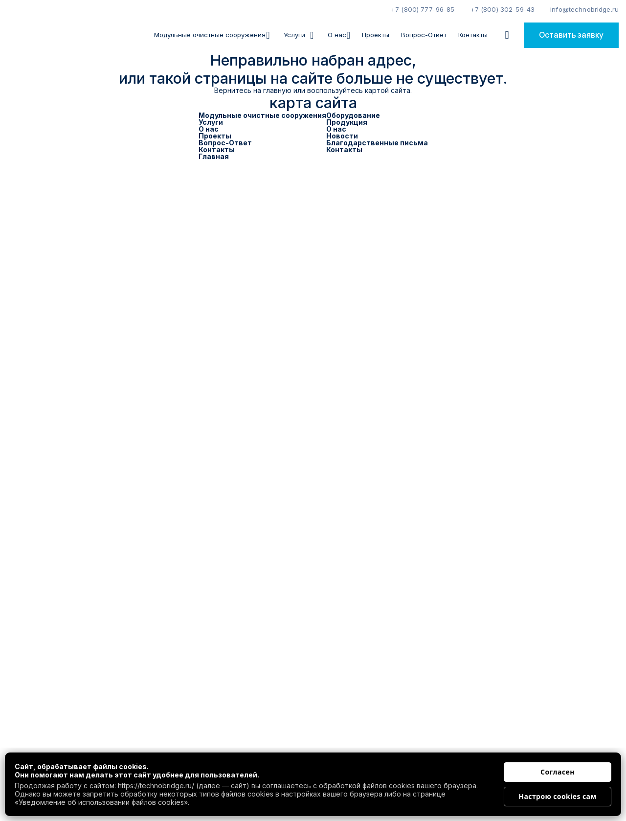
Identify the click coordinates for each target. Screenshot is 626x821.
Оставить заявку (571, 34)
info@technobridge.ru (584, 9)
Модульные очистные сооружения (211, 35)
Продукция (346, 122)
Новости (342, 136)
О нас (339, 35)
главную (277, 90)
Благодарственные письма (377, 142)
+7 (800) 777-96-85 (423, 9)
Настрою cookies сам (557, 796)
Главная (214, 156)
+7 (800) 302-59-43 (502, 9)
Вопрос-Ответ (424, 35)
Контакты (473, 35)
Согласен (557, 771)
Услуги (211, 122)
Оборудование (353, 115)
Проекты (375, 35)
